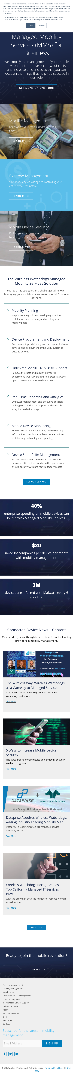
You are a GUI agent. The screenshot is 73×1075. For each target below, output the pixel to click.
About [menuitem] (5, 1009)
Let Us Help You (36, 481)
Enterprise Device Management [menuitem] (17, 995)
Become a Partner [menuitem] (11, 1013)
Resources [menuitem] (7, 1020)
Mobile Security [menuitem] (10, 992)
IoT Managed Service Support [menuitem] (16, 1002)
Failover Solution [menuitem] (10, 1006)
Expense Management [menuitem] (13, 985)
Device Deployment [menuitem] (11, 999)
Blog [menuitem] (5, 1016)
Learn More (21, 140)
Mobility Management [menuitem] (13, 988)
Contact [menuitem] (6, 1024)
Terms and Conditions (54, 1068)
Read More (11, 701)
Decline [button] (41, 26)
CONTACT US (36, 969)
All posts (36, 927)
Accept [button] (31, 26)
